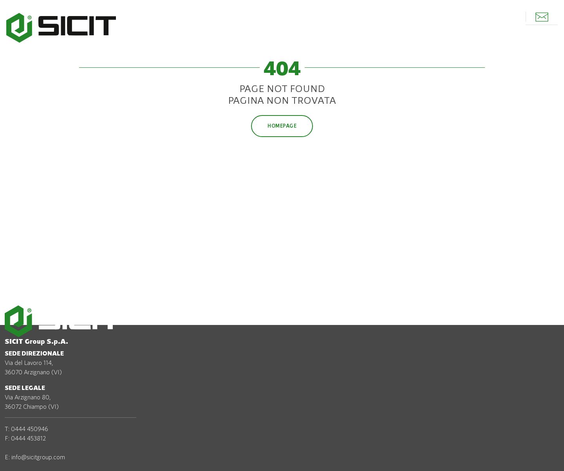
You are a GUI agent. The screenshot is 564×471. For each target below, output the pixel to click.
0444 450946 (29, 428)
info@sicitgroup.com (38, 456)
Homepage (282, 126)
